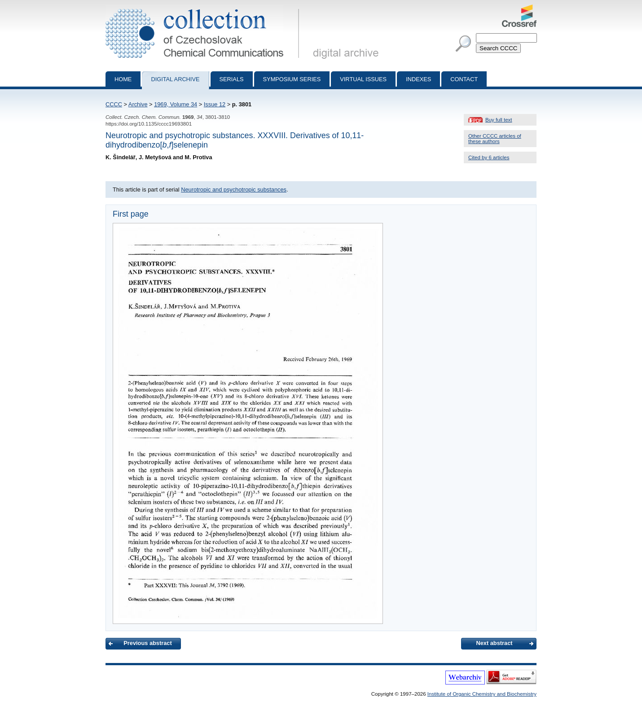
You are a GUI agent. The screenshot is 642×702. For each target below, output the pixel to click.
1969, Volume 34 (175, 104)
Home (123, 79)
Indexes (418, 79)
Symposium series (292, 79)
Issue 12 (214, 104)
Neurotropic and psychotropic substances (233, 189)
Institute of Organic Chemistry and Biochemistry (481, 694)
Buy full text (498, 119)
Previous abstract (147, 643)
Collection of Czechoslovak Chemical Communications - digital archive (204, 8)
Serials (232, 79)
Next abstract (494, 643)
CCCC (114, 104)
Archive (138, 104)
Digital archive (175, 79)
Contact (464, 79)
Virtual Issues (363, 79)
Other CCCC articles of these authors (494, 138)
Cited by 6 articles (489, 157)
